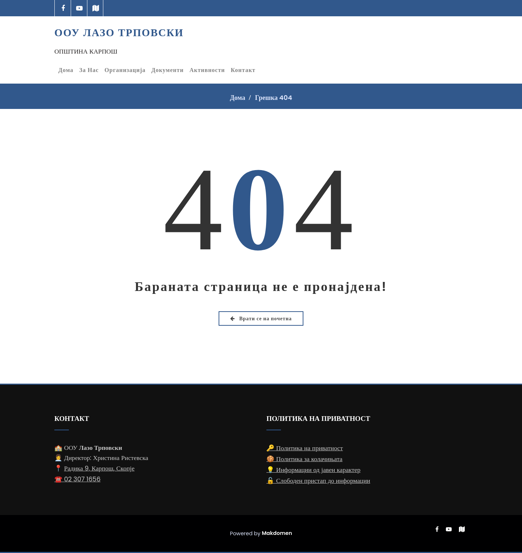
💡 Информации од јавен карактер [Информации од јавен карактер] (313, 469)
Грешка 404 (273, 97)
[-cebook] (63, 8)
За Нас (89, 70)
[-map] (95, 8)
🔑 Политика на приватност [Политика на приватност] (304, 448)
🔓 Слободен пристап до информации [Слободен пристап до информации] (318, 480)
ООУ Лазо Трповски (119, 32)
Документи (168, 70)
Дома (66, 70)
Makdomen (277, 533)
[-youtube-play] (79, 8)
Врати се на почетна (261, 318)
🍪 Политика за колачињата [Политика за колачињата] (304, 459)
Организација (124, 70)
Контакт (243, 70)
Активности (207, 70)
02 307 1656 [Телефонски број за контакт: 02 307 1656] (82, 479)
